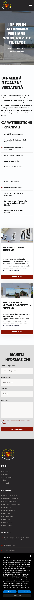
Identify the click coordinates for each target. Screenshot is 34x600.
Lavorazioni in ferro (9, 502)
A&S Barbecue (7, 477)
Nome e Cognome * (8, 366)
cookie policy (22, 572)
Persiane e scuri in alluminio (13, 249)
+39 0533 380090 (10, 550)
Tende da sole (8, 516)
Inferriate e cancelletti (10, 499)
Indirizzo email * (6, 377)
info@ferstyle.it (9, 545)
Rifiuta (10, 592)
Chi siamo (6, 471)
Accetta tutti (24, 592)
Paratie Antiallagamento (11, 505)
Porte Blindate (8, 522)
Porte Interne (7, 525)
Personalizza (17, 596)
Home (10, 49)
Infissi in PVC (7, 507)
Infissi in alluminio (9, 511)
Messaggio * (5, 400)
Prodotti (19, 49)
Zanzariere (6, 513)
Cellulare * (4, 389)
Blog (4, 480)
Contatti (6, 483)
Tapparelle (6, 519)
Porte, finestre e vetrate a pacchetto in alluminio (17, 305)
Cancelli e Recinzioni (10, 496)
